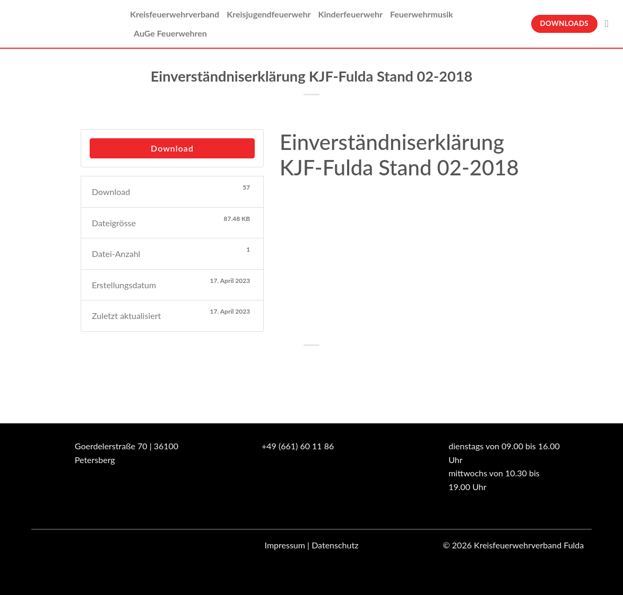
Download (172, 148)
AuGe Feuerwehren (170, 33)
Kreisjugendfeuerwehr (268, 14)
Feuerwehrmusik (421, 14)
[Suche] (610, 23)
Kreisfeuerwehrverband (174, 14)
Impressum (285, 545)
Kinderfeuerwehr (350, 14)
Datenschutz (335, 545)
